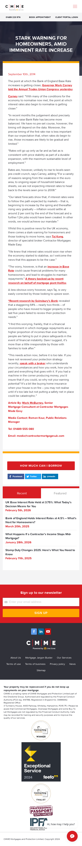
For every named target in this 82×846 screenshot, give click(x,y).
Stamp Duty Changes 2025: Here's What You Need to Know (40, 552)
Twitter (31, 476)
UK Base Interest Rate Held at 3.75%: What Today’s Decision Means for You (38, 504)
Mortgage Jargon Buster (39, 657)
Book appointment (40, 17)
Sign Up (41, 612)
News (72, 664)
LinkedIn (49, 476)
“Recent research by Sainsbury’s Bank (33, 301)
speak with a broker (33, 363)
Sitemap (41, 670)
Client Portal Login (66, 17)
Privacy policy (57, 664)
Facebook (15, 476)
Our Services (64, 657)
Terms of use (13, 664)
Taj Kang (57, 236)
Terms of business (35, 664)
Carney (13, 96)
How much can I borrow (41, 465)
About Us (15, 657)
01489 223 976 (13, 17)
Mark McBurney (32, 403)
